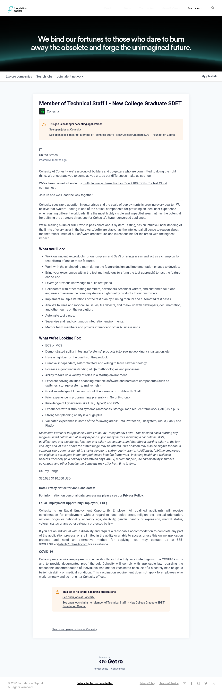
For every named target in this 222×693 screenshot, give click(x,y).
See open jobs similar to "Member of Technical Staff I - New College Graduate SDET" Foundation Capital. (112, 134)
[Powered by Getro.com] (111, 660)
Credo (111, 8)
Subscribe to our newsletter (95, 683)
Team (127, 8)
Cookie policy (118, 668)
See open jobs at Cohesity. (65, 129)
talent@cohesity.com (72, 544)
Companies (146, 8)
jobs (47, 76)
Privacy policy (101, 668)
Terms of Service (166, 683)
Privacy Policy (133, 495)
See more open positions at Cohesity (74, 629)
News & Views (170, 8)
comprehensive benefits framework (105, 455)
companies (20, 76)
